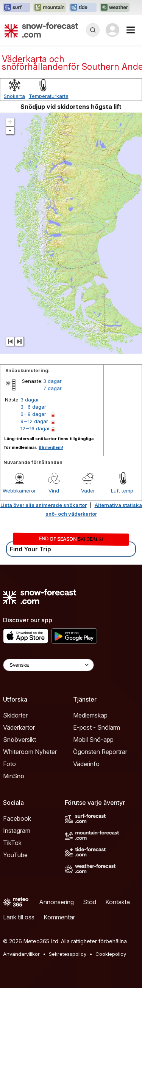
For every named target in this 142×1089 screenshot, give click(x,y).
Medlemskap (90, 715)
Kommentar (59, 917)
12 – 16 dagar (35, 428)
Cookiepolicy (110, 954)
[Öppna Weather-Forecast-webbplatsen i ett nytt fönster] (115, 8)
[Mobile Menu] (130, 30)
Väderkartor (19, 727)
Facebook (17, 818)
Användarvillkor (21, 954)
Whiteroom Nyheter (30, 751)
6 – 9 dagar (33, 414)
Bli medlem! (51, 447)
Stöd (89, 902)
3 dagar (52, 381)
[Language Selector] (48, 665)
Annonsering (56, 902)
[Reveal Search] (93, 30)
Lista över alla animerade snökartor (43, 505)
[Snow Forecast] (41, 30)
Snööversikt (19, 739)
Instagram (16, 830)
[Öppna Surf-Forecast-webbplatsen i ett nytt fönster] (16, 8)
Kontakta (117, 902)
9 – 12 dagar (34, 421)
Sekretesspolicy (67, 954)
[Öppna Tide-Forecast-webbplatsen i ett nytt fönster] (83, 8)
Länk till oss (18, 917)
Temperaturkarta (49, 96)
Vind (53, 491)
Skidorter (15, 715)
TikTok (12, 843)
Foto (9, 764)
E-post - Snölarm (96, 727)
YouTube (15, 855)
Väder (88, 491)
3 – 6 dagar (33, 407)
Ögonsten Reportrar (100, 751)
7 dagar (52, 388)
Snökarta (14, 96)
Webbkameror (19, 491)
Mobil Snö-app (93, 739)
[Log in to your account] (112, 30)
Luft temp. (122, 491)
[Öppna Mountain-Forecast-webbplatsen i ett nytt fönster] (49, 8)
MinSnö (13, 776)
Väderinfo (86, 764)
